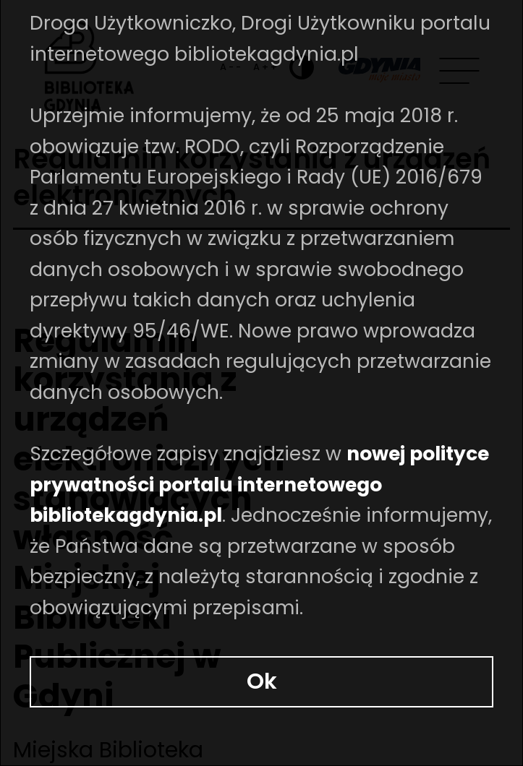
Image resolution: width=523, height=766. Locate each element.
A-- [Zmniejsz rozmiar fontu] (248, 55)
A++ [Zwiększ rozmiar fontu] (271, 55)
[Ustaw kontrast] (301, 55)
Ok (262, 699)
